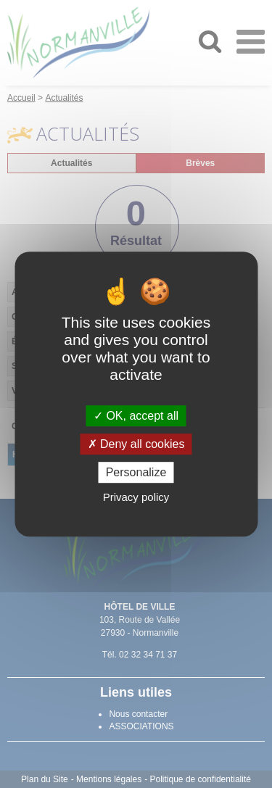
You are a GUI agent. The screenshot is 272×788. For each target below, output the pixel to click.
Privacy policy (136, 497)
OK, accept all (136, 416)
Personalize (136, 472)
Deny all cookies (136, 444)
